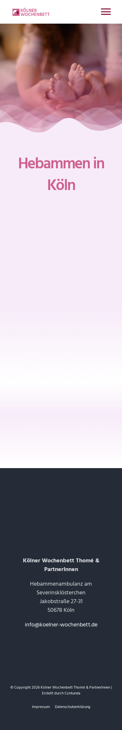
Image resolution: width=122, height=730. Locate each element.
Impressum (41, 707)
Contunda (72, 693)
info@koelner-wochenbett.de (61, 625)
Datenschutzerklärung (72, 707)
